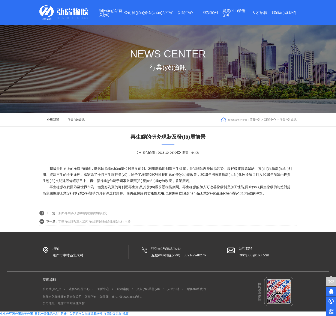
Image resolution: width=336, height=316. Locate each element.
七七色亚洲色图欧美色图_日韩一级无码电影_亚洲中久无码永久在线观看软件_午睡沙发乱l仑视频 (64, 313)
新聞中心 (270, 119)
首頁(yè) (255, 119)
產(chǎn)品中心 (79, 289)
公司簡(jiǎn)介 (52, 289)
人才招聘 (173, 289)
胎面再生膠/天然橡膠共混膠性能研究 (82, 213)
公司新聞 (53, 119)
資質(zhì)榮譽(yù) (148, 289)
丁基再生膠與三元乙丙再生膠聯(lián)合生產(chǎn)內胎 (94, 221)
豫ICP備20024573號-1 (127, 296)
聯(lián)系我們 (196, 289)
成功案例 (123, 289)
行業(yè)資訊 (76, 119)
